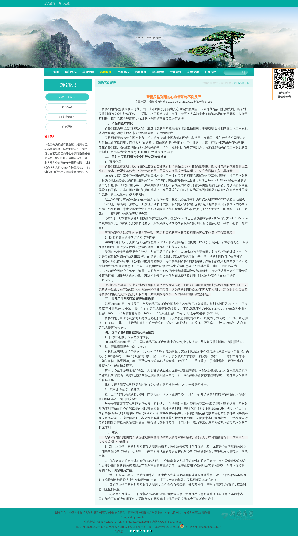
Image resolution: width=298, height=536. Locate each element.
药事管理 (88, 72)
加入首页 (49, 3)
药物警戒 (105, 72)
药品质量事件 (67, 116)
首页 (56, 72)
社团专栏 (210, 72)
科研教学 (158, 72)
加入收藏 (64, 3)
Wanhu (141, 517)
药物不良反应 (67, 97)
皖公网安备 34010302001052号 (201, 526)
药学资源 (193, 72)
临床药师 (140, 72)
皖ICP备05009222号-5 (89, 526)
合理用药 (123, 72)
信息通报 (67, 126)
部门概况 (70, 72)
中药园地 (175, 72)
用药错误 (67, 106)
